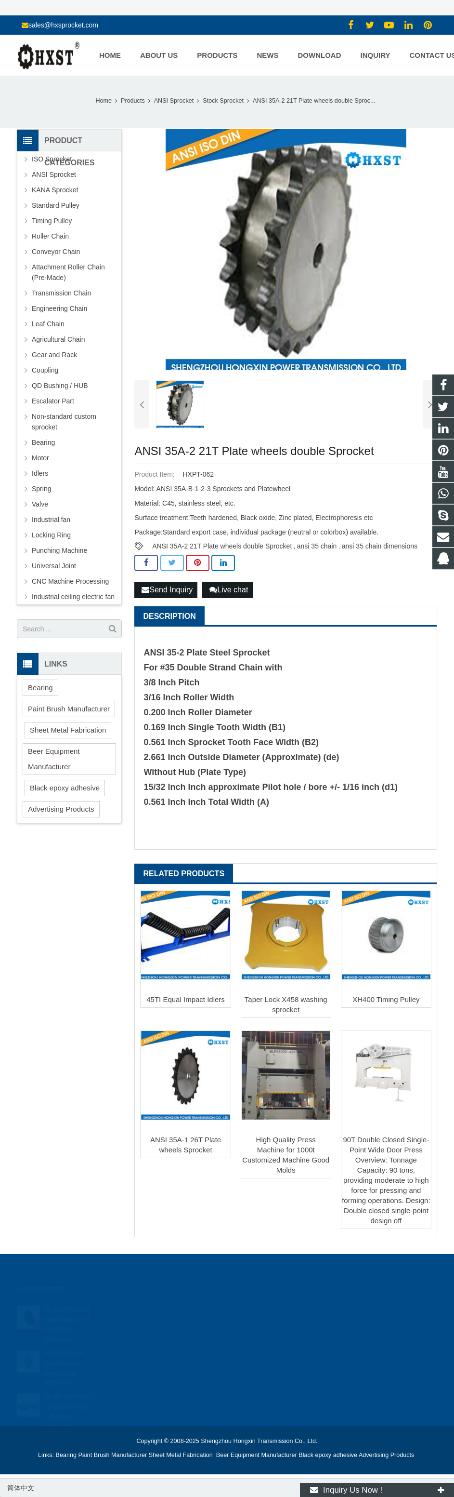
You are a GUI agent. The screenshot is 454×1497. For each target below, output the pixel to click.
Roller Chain (50, 236)
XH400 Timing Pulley (385, 999)
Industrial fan (51, 519)
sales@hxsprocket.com (63, 25)
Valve (40, 504)
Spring (41, 489)
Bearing (43, 442)
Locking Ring (51, 535)
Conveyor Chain (56, 251)
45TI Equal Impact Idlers (185, 999)
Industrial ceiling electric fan (73, 597)
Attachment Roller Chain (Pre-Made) (68, 272)
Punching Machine (59, 550)
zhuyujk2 (255, 1351)
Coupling (45, 370)
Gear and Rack (54, 355)
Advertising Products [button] (61, 809)
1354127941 (260, 1309)
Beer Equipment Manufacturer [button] (54, 759)
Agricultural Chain (58, 339)
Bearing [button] (40, 687)
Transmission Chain (61, 293)
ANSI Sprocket (54, 174)
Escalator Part (53, 401)
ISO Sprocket (52, 159)
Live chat (228, 590)
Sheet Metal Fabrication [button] (68, 730)
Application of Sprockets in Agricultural (63, 1352)
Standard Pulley (55, 205)
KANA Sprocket (55, 190)
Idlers (40, 473)
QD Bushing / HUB (60, 385)
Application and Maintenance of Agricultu (66, 1308)
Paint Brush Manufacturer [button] (69, 709)
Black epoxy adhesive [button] (65, 788)
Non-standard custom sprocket (64, 422)
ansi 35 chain (317, 546)
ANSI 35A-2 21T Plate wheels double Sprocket (222, 546)
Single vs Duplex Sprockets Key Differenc (68, 1396)
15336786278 (261, 1323)
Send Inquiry (167, 590)
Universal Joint (54, 566)
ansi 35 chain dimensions (379, 546)
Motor (40, 458)
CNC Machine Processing (70, 581)
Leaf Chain (48, 324)
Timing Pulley (52, 221)
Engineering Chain (59, 308)
